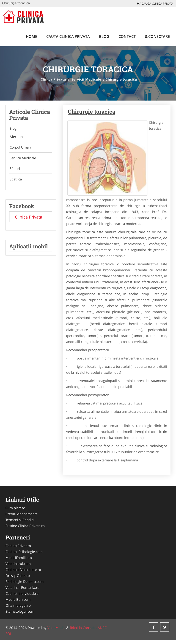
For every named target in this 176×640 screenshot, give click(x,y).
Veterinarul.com (18, 563)
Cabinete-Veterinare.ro (23, 569)
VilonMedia (56, 627)
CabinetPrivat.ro (18, 545)
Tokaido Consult (82, 627)
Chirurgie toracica (91, 111)
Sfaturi (14, 169)
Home (31, 36)
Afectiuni (16, 137)
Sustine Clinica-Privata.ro (25, 525)
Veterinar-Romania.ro (22, 587)
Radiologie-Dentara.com (25, 581)
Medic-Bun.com (18, 599)
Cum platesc (15, 507)
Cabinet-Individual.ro (22, 593)
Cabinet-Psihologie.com (24, 551)
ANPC (102, 627)
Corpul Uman (19, 147)
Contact (127, 36)
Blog (104, 36)
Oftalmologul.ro (18, 605)
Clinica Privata (53, 79)
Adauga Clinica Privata (155, 4)
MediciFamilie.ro (19, 557)
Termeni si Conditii (20, 519)
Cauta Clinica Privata (68, 36)
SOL (9, 633)
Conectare (157, 36)
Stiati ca (15, 180)
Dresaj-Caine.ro (18, 575)
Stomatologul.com (20, 611)
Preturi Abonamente (22, 513)
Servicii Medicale (86, 79)
